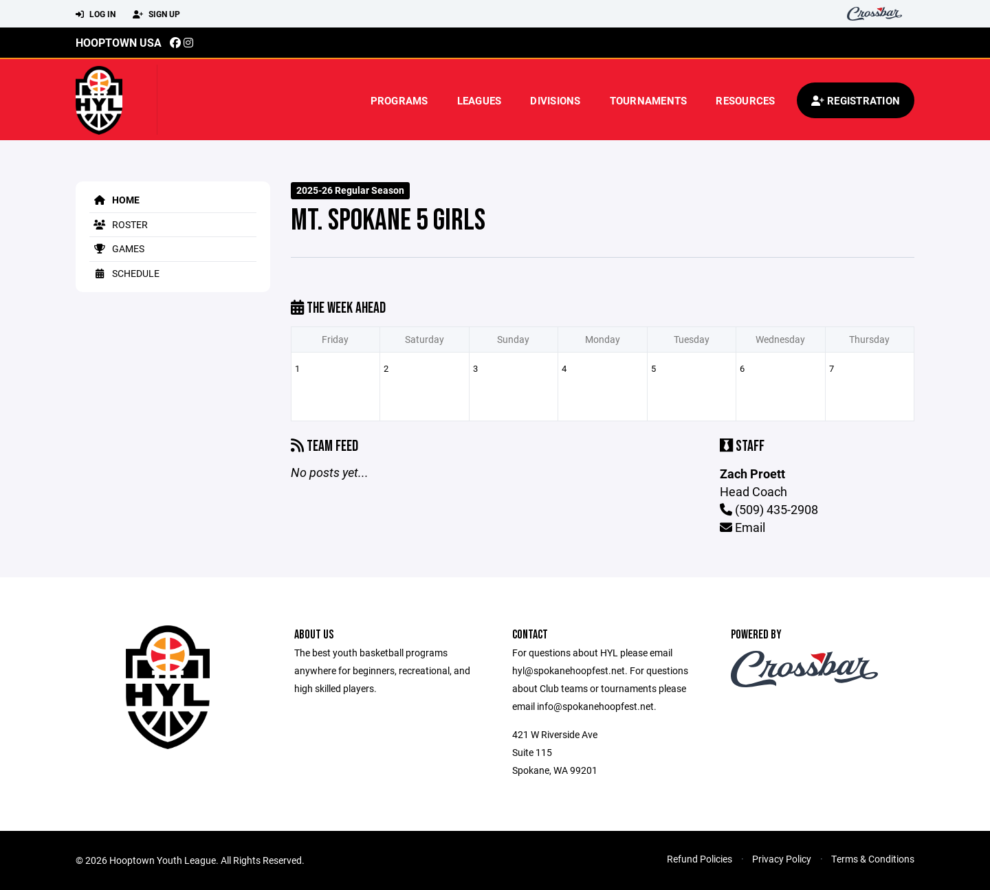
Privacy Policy (781, 858)
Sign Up (156, 14)
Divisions (555, 100)
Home (114, 199)
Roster (118, 224)
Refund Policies (699, 858)
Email (742, 527)
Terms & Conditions (872, 858)
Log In (96, 14)
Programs (399, 100)
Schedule (124, 273)
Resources (745, 100)
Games (116, 248)
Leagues (479, 100)
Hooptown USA (119, 42)
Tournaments (649, 100)
